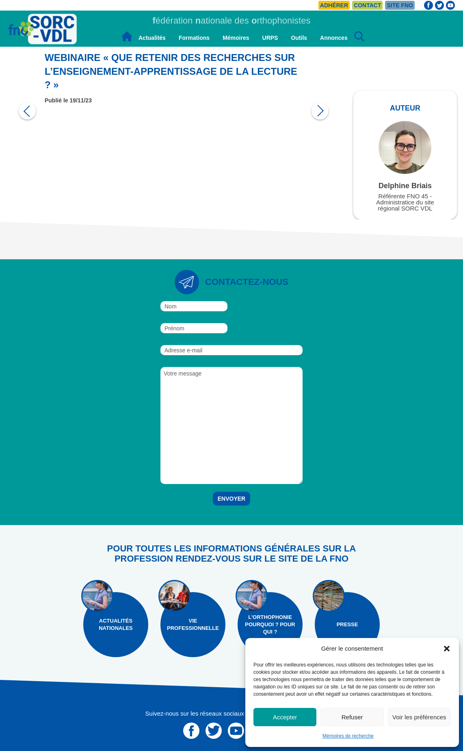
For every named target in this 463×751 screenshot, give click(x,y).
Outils (299, 38)
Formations (194, 38)
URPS (270, 38)
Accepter (285, 717)
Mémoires (236, 38)
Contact (367, 5)
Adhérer (334, 5)
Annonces (334, 38)
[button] (447, 649)
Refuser (352, 717)
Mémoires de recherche (348, 736)
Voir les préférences (419, 717)
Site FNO (400, 5)
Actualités (152, 38)
